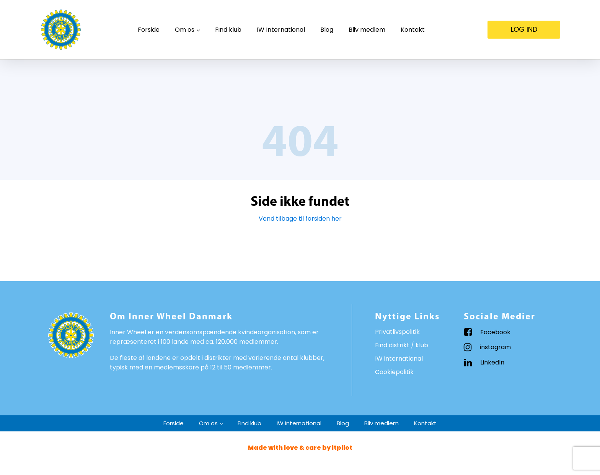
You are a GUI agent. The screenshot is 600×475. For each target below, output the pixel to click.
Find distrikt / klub (401, 345)
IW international (399, 358)
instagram (495, 347)
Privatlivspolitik (397, 331)
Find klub (228, 29)
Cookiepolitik (394, 372)
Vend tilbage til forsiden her (300, 218)
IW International (281, 29)
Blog (326, 29)
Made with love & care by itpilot (300, 447)
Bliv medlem (367, 29)
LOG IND (524, 29)
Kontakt (413, 29)
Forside (149, 29)
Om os (184, 29)
